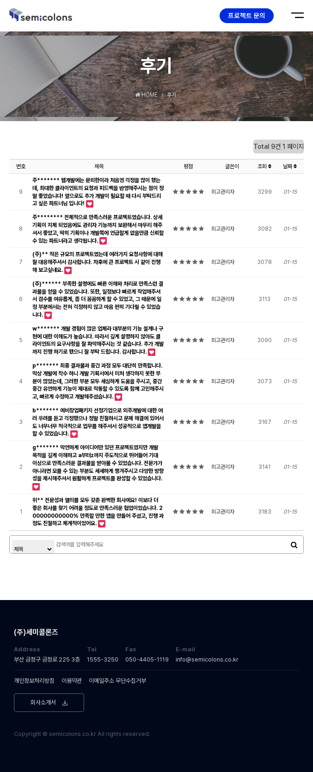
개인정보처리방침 (34, 680)
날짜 (290, 166)
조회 (264, 166)
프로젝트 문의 (246, 15)
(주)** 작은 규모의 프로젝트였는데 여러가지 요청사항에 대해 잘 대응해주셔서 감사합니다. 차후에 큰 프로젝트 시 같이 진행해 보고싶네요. (97, 262)
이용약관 (71, 680)
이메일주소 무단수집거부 (117, 680)
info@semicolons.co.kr (207, 659)
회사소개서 (43, 702)
